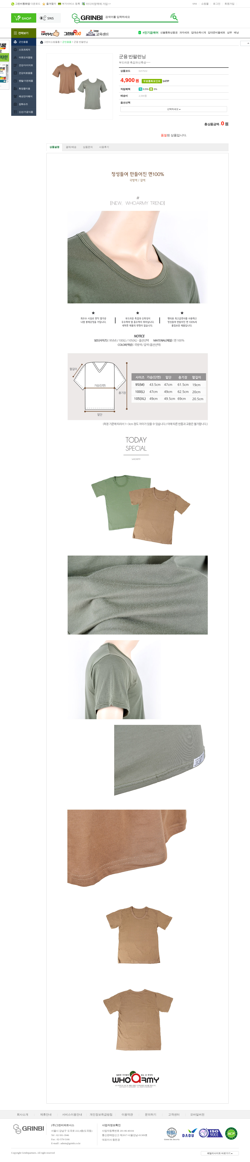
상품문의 (88, 147)
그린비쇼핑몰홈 (52, 42)
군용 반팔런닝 (81, 42)
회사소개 (22, 1114)
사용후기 (104, 147)
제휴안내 (46, 1114)
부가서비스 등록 (71, 3)
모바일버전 (197, 1114)
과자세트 (184, 32)
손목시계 (201, 32)
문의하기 (150, 1114)
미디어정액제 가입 (97, 3)
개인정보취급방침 (101, 1114)
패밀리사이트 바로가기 (220, 1153)
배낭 (236, 32)
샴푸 (229, 32)
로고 (87, 18)
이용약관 (127, 1114)
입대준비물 (214, 32)
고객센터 (174, 1114)
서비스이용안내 (72, 1114)
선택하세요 (174, 109)
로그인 (216, 3)
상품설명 (54, 147)
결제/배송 (71, 147)
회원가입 (229, 3)
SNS (195, 3)
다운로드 (27, 3)
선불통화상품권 (169, 32)
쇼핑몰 (205, 3)
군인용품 (66, 42)
